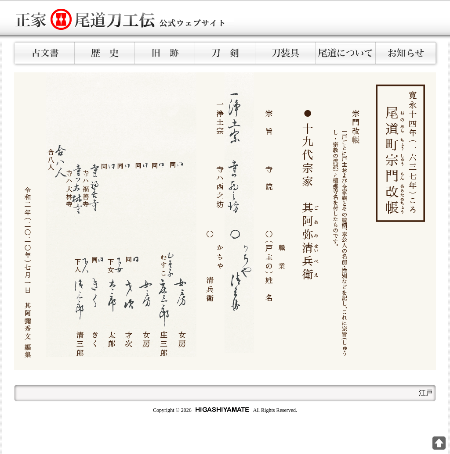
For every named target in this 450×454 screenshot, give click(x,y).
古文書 (45, 53)
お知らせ (406, 53)
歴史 (105, 53)
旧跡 (165, 53)
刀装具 (285, 53)
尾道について (346, 53)
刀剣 (225, 53)
